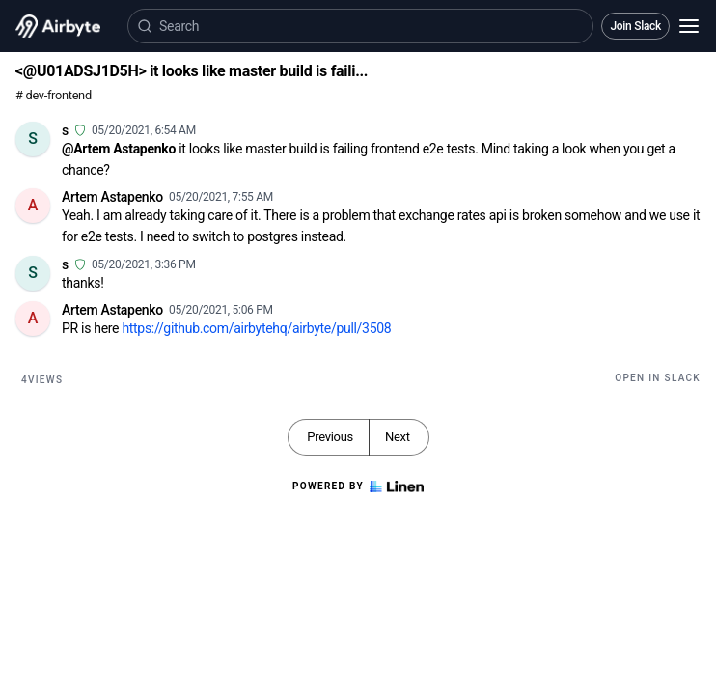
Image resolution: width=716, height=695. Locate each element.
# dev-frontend (53, 95)
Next (397, 437)
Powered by (358, 486)
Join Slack (635, 26)
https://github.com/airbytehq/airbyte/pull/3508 (256, 328)
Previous (330, 437)
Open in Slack (658, 378)
